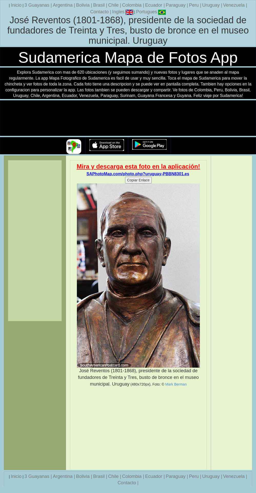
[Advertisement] (138, 428)
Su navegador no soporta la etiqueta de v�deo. (128, 118)
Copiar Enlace (138, 180)
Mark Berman (176, 384)
